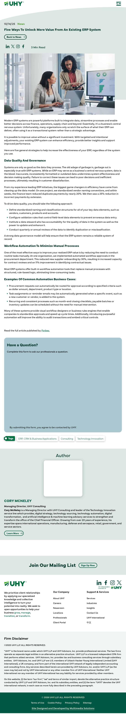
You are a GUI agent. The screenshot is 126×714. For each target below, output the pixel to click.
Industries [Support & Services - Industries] (92, 603)
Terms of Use (37, 703)
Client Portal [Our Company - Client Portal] (59, 623)
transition (9, 616)
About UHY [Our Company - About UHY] (58, 599)
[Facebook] (23, 47)
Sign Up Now (87, 566)
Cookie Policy (55, 703)
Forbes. (45, 331)
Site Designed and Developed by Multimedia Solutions (63, 709)
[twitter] (13, 47)
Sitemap (87, 703)
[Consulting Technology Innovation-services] (90, 439)
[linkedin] (7, 47)
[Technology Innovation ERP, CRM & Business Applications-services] (37, 439)
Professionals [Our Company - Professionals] (60, 618)
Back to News (16, 37)
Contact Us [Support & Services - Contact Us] (92, 613)
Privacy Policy (72, 703)
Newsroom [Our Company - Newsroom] (58, 608)
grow (17, 613)
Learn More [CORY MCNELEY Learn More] (14, 534)
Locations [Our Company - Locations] (58, 613)
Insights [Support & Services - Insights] (91, 608)
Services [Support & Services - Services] (91, 599)
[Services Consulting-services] (67, 439)
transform (24, 616)
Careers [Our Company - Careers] (57, 603)
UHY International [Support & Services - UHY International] (96, 618)
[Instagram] (18, 47)
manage (25, 613)
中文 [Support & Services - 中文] (89, 623)
